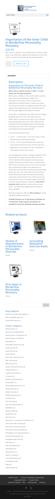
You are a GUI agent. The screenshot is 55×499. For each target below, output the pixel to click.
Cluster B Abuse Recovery (14, 367)
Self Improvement (12, 445)
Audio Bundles (11, 348)
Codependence (11, 370)
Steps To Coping (11, 455)
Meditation (9, 408)
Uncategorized (10, 461)
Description (12, 76)
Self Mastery (10, 449)
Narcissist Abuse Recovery (15, 427)
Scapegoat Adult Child (13, 439)
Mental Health (10, 411)
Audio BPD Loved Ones (13, 345)
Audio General (10, 351)
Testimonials (32, 482)
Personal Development (13, 436)
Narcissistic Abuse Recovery (15, 430)
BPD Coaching (10, 360)
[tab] (27, 76)
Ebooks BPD (10, 382)
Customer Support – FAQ (16, 482)
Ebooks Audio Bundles (13, 379)
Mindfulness (10, 414)
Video (7, 464)
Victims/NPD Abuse (12, 320)
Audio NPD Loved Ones (13, 357)
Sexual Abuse (10, 452)
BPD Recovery (10, 364)
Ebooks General (11, 392)
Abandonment (10, 329)
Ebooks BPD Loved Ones (14, 386)
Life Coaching (10, 401)
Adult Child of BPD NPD (14, 332)
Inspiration (9, 398)
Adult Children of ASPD (13, 338)
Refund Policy (13, 478)
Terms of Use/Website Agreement (32, 478)
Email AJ (42, 482)
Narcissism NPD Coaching (14, 423)
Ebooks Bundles (11, 389)
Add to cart (21, 63)
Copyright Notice (20, 480)
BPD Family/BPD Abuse (13, 317)
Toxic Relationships (12, 458)
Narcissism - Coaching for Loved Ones (19, 420)
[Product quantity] (9, 64)
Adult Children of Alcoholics (15, 335)
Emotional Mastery (12, 395)
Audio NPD (9, 354)
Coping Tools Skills (12, 373)
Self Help (9, 442)
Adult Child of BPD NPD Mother (16, 314)
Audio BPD (9, 341)
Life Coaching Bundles (13, 405)
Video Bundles (10, 468)
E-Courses (9, 376)
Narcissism (9, 417)
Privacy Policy (33, 480)
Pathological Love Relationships (16, 433)
